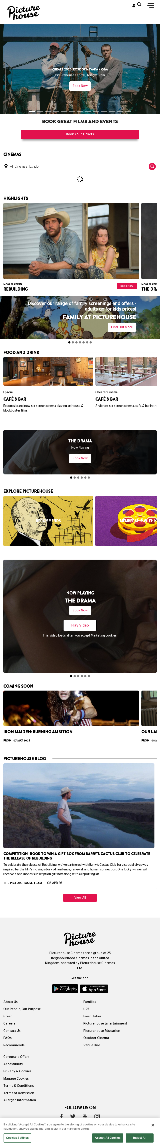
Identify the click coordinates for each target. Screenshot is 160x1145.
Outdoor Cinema (96, 1027)
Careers (9, 1013)
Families (89, 991)
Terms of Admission (18, 1083)
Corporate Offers (16, 1046)
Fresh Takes (92, 1006)
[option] (71, 248)
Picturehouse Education (101, 1020)
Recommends (13, 1035)
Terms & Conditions (18, 1075)
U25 (86, 998)
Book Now (80, 86)
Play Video (80, 625)
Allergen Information (19, 1090)
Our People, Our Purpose (22, 998)
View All (80, 887)
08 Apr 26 (54, 872)
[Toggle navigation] (151, 6)
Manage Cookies (16, 1068)
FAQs (7, 1027)
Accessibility (13, 1054)
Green (7, 1006)
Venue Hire (91, 1035)
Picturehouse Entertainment (105, 1013)
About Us (10, 991)
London (34, 166)
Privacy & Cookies (17, 1061)
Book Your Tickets (80, 134)
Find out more (122, 327)
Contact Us (11, 1020)
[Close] (153, 1131)
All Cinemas (18, 166)
